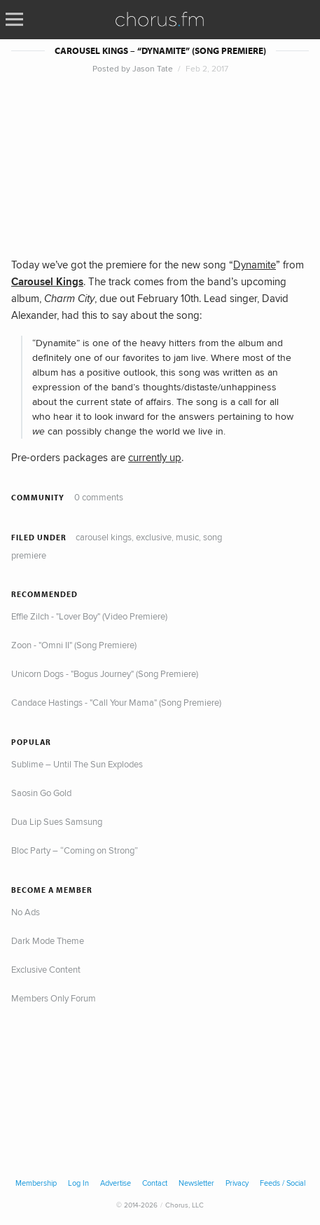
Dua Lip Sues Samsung (56, 821)
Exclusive (154, 537)
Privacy (237, 1183)
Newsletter (196, 1183)
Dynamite (254, 264)
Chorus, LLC (184, 1205)
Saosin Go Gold (41, 792)
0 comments (98, 497)
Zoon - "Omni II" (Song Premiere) (74, 644)
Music (187, 537)
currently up (154, 457)
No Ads (25, 911)
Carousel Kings (104, 537)
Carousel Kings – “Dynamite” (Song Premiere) (160, 51)
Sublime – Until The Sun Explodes (77, 764)
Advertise (115, 1183)
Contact (154, 1183)
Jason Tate (152, 68)
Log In (78, 1183)
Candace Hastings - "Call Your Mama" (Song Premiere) (116, 702)
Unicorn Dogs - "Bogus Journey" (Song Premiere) (104, 673)
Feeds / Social (282, 1183)
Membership (36, 1183)
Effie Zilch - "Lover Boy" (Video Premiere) (89, 616)
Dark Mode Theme (47, 940)
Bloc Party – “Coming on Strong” (74, 850)
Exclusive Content (46, 969)
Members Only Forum (53, 998)
